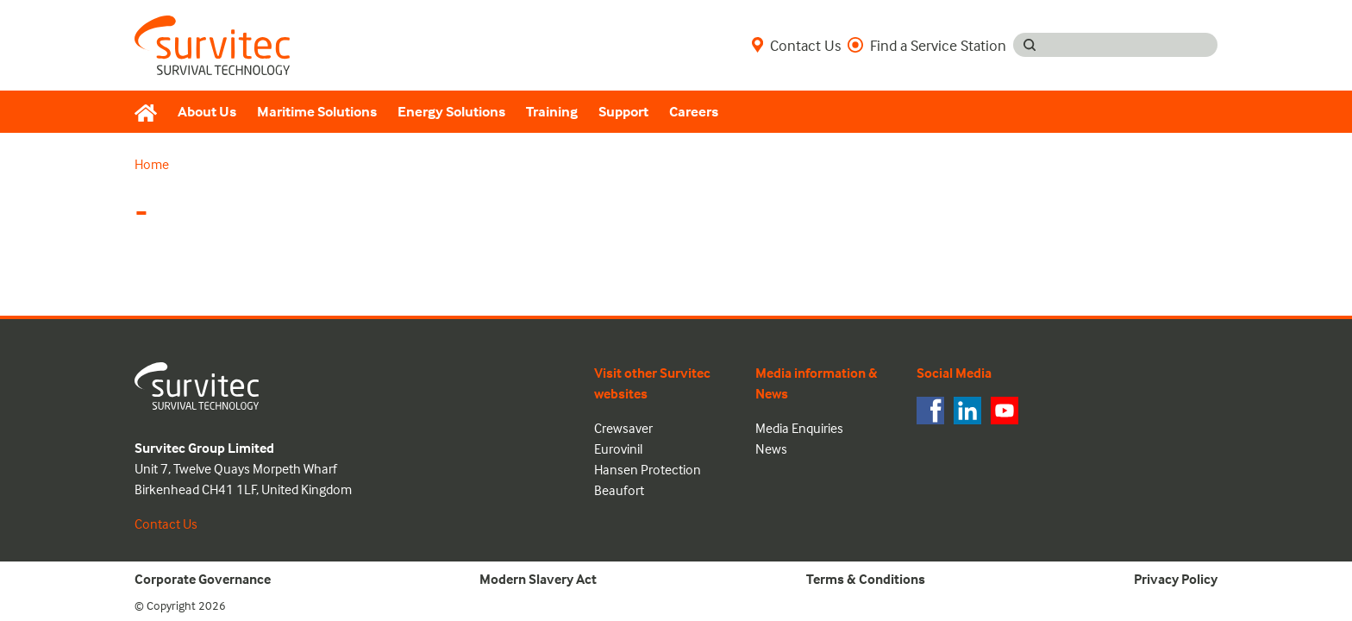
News (771, 448)
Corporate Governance (203, 578)
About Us (207, 112)
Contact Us (796, 45)
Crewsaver (623, 427)
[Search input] (1131, 45)
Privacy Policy (1175, 578)
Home (152, 163)
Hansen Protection (647, 469)
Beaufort (619, 490)
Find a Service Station (927, 45)
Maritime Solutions (317, 112)
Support (623, 112)
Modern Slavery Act (538, 578)
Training (552, 112)
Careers (693, 112)
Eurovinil (618, 448)
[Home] (151, 112)
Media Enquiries (799, 427)
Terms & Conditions (865, 578)
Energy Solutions (451, 112)
